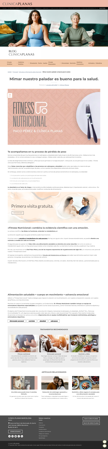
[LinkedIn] (9, 436)
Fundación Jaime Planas (45, 431)
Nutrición (73, 63)
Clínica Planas (64, 85)
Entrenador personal (17, 321)
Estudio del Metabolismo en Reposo (55, 255)
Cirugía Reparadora (52, 63)
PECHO (23, 8)
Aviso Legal (36, 445)
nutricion (32, 321)
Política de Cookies (56, 445)
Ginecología (65, 63)
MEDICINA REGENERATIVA (89, 8)
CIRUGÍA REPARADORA (74, 8)
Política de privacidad (45, 445)
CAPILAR (11, 8)
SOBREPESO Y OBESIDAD (42, 8)
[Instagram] (12, 436)
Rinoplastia (33, 63)
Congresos (41, 427)
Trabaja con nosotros (44, 433)
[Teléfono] (21, 436)
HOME (9, 72)
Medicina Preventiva (80, 63)
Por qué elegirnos (43, 435)
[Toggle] (16, 63)
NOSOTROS (102, 8)
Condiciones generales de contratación (72, 445)
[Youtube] (15, 436)
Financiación (42, 425)
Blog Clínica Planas (90, 419)
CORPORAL (30, 8)
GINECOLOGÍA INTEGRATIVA (58, 8)
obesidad (43, 321)
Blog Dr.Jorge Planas (90, 423)
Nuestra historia (42, 429)
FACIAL (5, 8)
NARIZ (17, 8)
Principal (15, 72)
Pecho (40, 63)
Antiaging (91, 63)
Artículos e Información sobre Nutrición (30, 72)
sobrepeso (54, 321)
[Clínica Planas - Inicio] (17, 4)
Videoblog (98, 63)
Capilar (45, 63)
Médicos (41, 423)
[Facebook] (18, 436)
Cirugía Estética (9, 63)
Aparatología (42, 438)
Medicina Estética (21, 63)
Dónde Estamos (15, 432)
